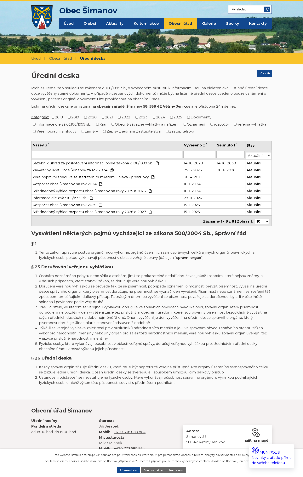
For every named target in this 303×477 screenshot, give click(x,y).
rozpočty (221, 124)
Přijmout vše (124, 470)
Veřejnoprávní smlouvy (56, 131)
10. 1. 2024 (192, 183)
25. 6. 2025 (193, 169)
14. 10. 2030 (226, 162)
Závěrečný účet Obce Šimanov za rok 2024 (73, 169)
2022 (126, 117)
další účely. (243, 454)
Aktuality (114, 23)
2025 (178, 117)
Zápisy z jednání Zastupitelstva (134, 131)
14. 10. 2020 (193, 162)
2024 (160, 117)
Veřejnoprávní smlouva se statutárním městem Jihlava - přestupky (93, 176)
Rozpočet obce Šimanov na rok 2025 (67, 204)
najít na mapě (255, 438)
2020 (92, 117)
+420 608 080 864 (130, 429)
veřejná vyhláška (251, 124)
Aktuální (254, 162)
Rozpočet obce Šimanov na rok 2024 (67, 183)
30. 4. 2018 (193, 176)
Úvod (69, 23)
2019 (75, 117)
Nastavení (180, 470)
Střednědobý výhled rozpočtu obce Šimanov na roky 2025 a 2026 (92, 190)
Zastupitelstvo (181, 131)
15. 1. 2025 (192, 204)
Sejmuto (226, 145)
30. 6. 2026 (226, 169)
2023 (143, 117)
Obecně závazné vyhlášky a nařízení (146, 124)
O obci (90, 23)
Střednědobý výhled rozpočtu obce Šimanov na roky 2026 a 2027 (92, 211)
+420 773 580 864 (129, 446)
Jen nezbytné (153, 470)
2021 (109, 117)
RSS (263, 75)
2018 (59, 117)
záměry (91, 131)
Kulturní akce (146, 23)
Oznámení (196, 124)
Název (40, 145)
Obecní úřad (180, 23)
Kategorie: (40, 117)
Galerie (209, 23)
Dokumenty (201, 117)
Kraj (103, 124)
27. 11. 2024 (193, 197)
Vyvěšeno (194, 145)
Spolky (232, 23)
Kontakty (258, 23)
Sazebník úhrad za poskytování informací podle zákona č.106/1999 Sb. (96, 162)
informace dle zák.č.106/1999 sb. (64, 124)
